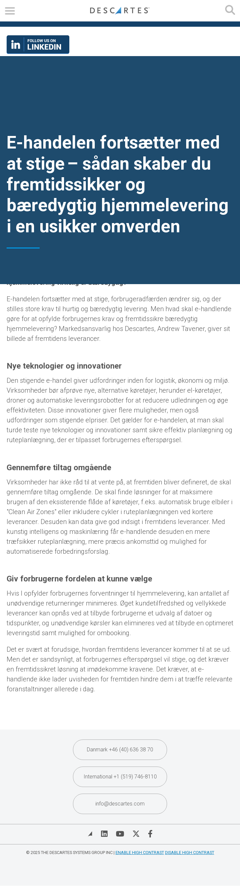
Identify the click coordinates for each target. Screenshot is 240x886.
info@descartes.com (120, 804)
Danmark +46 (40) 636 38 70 (120, 749)
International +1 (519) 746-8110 (120, 776)
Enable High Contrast (140, 852)
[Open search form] (230, 10)
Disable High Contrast (189, 852)
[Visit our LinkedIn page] (38, 52)
